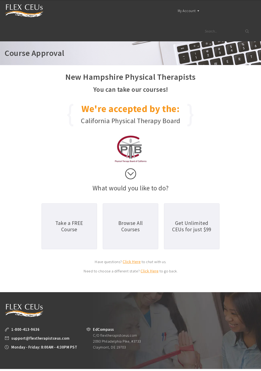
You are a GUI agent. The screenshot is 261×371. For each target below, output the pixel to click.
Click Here (132, 241)
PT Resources (202, 354)
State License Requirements (171, 354)
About (245, 354)
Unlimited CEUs (139, 354)
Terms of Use (35, 360)
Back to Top (244, 366)
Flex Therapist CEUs (24, 11)
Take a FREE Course (92, 354)
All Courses (117, 354)
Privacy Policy (13, 360)
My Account (185, 14)
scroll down (130, 153)
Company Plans (226, 354)
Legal (52, 360)
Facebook (62, 360)
